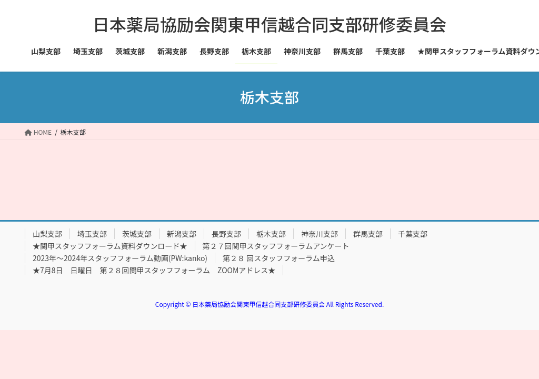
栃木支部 (271, 233)
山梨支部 (47, 233)
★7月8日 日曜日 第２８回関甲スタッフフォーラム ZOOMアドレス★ (154, 270)
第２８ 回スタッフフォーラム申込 (279, 258)
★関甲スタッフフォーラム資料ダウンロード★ (110, 246)
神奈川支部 (319, 233)
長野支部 (226, 233)
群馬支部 (368, 233)
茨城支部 (137, 233)
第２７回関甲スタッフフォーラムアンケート (276, 246)
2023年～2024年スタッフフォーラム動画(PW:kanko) (120, 258)
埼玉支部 (92, 233)
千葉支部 (412, 233)
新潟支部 (181, 233)
